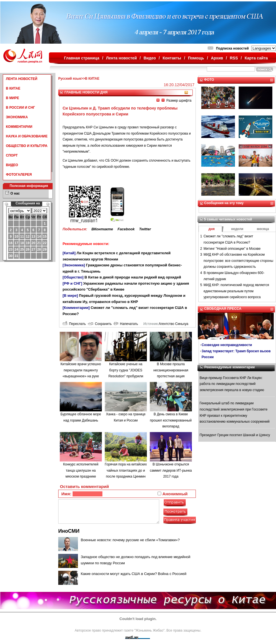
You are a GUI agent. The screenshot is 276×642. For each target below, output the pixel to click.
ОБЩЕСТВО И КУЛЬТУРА (27, 146)
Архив (217, 58)
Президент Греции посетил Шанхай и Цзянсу (235, 435)
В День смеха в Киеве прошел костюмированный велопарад (171, 420)
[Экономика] (74, 265)
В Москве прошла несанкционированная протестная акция (170, 370)
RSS (234, 58)
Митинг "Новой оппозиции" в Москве (232, 249)
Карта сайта (256, 58)
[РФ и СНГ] (72, 283)
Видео (149, 58)
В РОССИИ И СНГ (20, 108)
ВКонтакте (102, 229)
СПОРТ (12, 155)
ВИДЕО (12, 165)
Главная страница (81, 58)
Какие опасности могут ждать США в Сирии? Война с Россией (134, 574)
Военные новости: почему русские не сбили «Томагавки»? (130, 540)
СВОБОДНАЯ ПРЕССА (222, 309)
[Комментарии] (76, 308)
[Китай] (69, 253)
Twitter (145, 229)
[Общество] (73, 277)
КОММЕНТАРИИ (19, 127)
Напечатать (126, 324)
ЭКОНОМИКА (17, 117)
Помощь (196, 58)
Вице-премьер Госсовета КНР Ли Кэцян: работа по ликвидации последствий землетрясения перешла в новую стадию (232, 384)
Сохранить (100, 324)
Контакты (172, 58)
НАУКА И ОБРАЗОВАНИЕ (27, 136)
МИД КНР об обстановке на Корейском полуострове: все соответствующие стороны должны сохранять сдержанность (238, 261)
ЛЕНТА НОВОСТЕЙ (21, 79)
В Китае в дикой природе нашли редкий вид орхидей (132, 277)
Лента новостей (121, 58)
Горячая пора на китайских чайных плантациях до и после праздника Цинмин (126, 470)
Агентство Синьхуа (173, 324)
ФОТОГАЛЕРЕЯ (19, 175)
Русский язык (69, 79)
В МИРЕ (12, 98)
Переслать (74, 324)
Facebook (126, 229)
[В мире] (70, 295)
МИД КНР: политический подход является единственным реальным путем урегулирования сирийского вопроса (236, 291)
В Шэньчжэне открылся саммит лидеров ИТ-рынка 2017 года (171, 470)
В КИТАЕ (13, 88)
